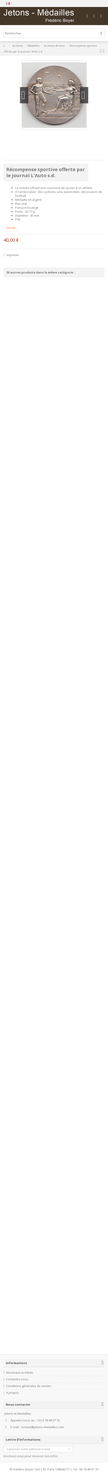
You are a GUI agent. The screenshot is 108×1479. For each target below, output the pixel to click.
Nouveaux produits (19, 1373)
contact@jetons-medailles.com (42, 1427)
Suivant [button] (84, 95)
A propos (12, 1393)
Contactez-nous (17, 1379)
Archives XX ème (54, 45)
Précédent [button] (24, 95)
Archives (17, 45)
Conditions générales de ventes (28, 1386)
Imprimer (12, 255)
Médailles (33, 45)
